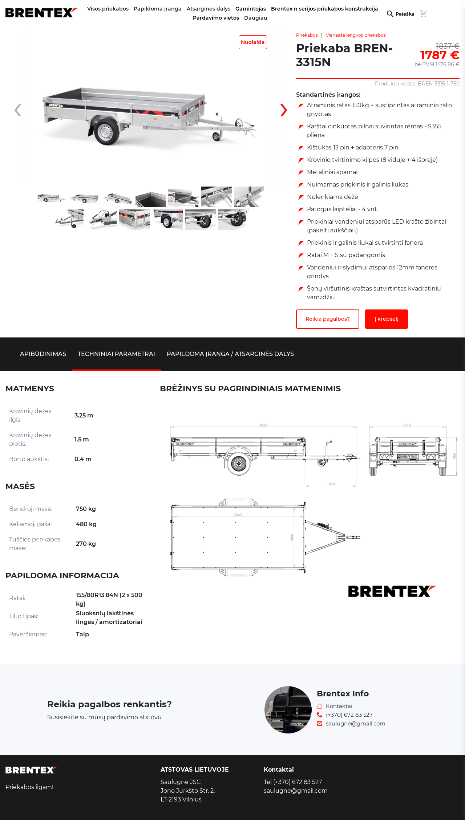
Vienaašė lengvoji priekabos (356, 35)
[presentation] (23, 107)
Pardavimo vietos (216, 18)
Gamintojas (250, 8)
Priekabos (307, 35)
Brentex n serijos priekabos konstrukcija (324, 8)
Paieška (405, 14)
